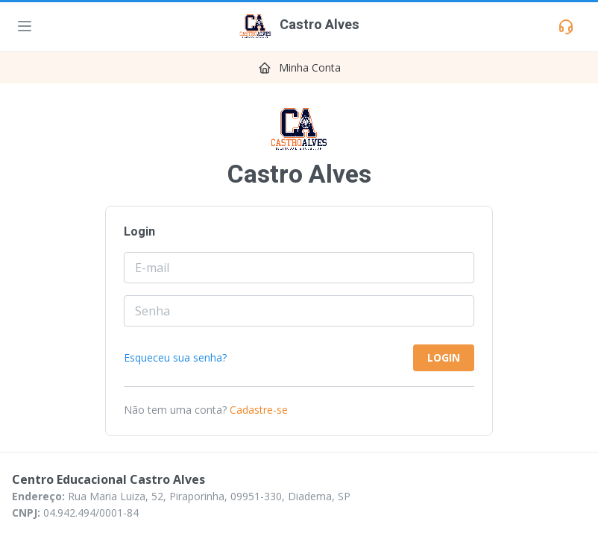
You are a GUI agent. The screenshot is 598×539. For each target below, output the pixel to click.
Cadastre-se (259, 410)
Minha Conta (310, 67)
